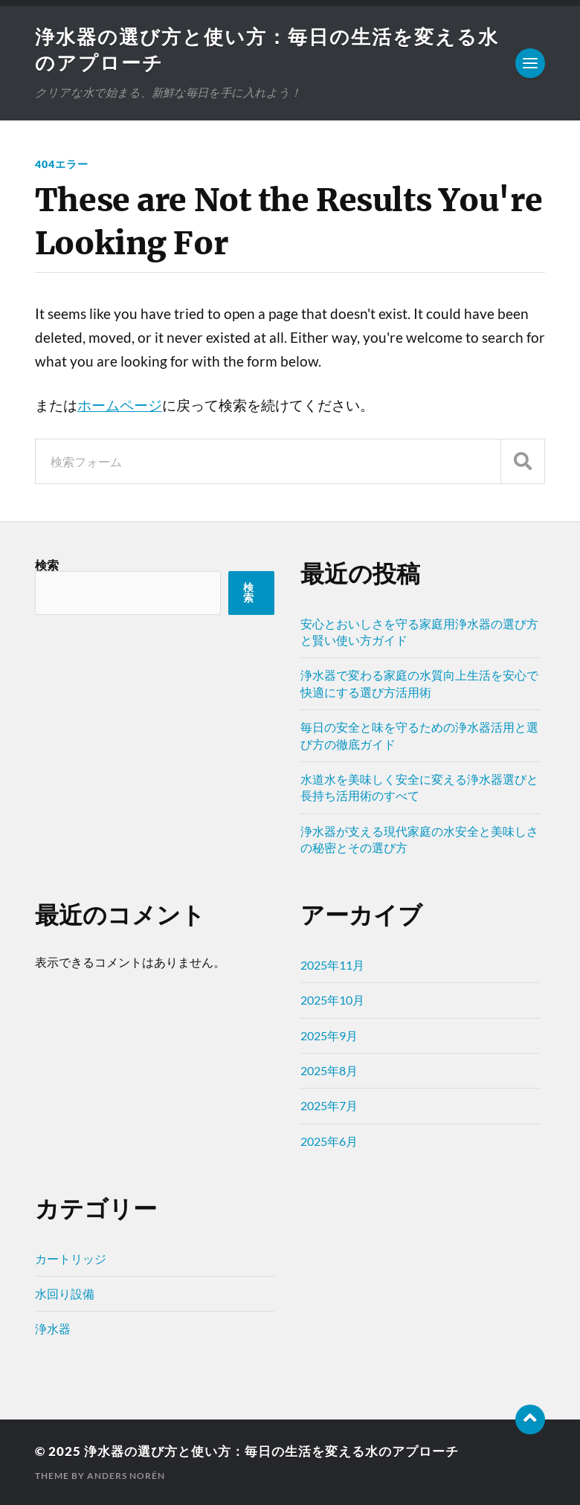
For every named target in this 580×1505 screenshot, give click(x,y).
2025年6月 (329, 1141)
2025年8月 (329, 1070)
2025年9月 (329, 1035)
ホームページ (119, 405)
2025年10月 (332, 1000)
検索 (47, 565)
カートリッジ (70, 1258)
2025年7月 (329, 1105)
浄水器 (53, 1328)
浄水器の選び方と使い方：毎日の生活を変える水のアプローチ (271, 1451)
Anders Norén (126, 1475)
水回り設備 (64, 1293)
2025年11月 (332, 965)
